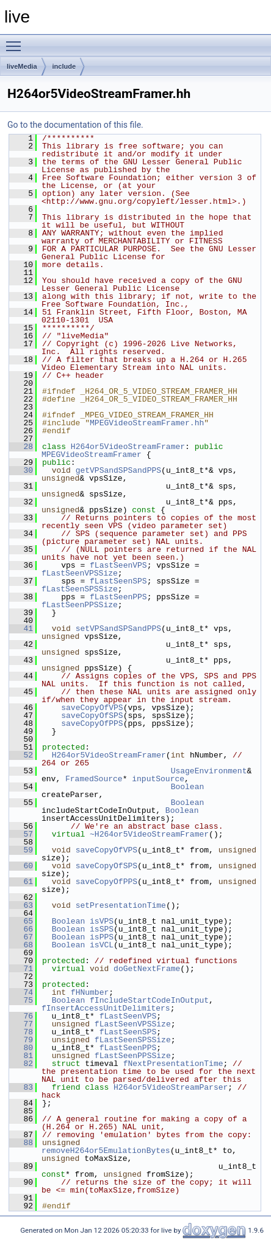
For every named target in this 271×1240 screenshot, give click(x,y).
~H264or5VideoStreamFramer (149, 834)
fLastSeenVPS (118, 565)
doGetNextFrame (147, 968)
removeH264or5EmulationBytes (106, 1150)
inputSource (158, 778)
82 (21, 1063)
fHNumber (90, 992)
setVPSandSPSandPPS (118, 628)
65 (21, 921)
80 (21, 1047)
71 (21, 968)
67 (21, 937)
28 (21, 446)
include (64, 66)
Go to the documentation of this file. (75, 125)
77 (21, 1024)
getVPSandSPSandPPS (118, 470)
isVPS (102, 921)
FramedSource (94, 778)
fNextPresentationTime (173, 1063)
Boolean (187, 786)
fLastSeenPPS (118, 596)
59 (21, 850)
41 (21, 628)
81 (21, 1055)
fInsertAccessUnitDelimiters (106, 1008)
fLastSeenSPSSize (80, 588)
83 (21, 1087)
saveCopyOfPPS (92, 723)
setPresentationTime (121, 905)
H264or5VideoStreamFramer (128, 446)
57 (21, 834)
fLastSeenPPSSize (80, 604)
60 (21, 865)
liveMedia (22, 66)
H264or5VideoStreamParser (171, 1087)
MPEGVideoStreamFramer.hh (147, 422)
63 (21, 905)
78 (21, 1031)
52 (21, 755)
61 (21, 881)
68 (21, 944)
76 (21, 1016)
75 (21, 1000)
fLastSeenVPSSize (80, 573)
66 (21, 929)
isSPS (102, 929)
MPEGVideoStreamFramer (92, 454)
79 (21, 1039)
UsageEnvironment (209, 770)
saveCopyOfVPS (92, 707)
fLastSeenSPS (118, 581)
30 (21, 470)
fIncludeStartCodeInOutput (149, 1000)
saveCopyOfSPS (92, 715)
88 (21, 1142)
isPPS (102, 937)
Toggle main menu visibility (16, 41)
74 (21, 992)
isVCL (102, 944)
